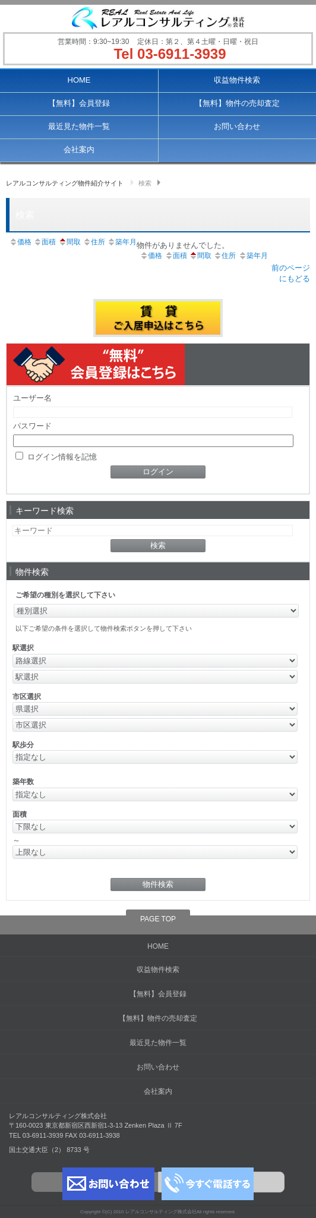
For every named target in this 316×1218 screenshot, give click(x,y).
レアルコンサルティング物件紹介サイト (65, 183)
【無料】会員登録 (79, 103)
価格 (20, 242)
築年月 (122, 242)
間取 (69, 242)
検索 (144, 183)
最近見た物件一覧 (79, 126)
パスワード (32, 425)
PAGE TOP (158, 919)
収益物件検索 (237, 79)
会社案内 (79, 149)
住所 (94, 242)
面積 (44, 242)
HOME (79, 79)
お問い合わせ (237, 126)
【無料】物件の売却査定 (237, 103)
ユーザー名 (32, 398)
